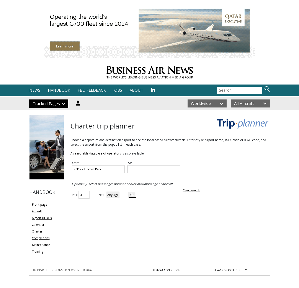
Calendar (38, 225)
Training (37, 251)
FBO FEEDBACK (92, 90)
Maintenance (41, 245)
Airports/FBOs (42, 218)
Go (132, 195)
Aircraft (37, 211)
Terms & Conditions (166, 270)
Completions (41, 238)
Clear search (191, 190)
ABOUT (136, 90)
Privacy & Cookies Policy (230, 270)
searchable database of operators (97, 153)
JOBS (117, 90)
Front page (39, 204)
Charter (37, 231)
